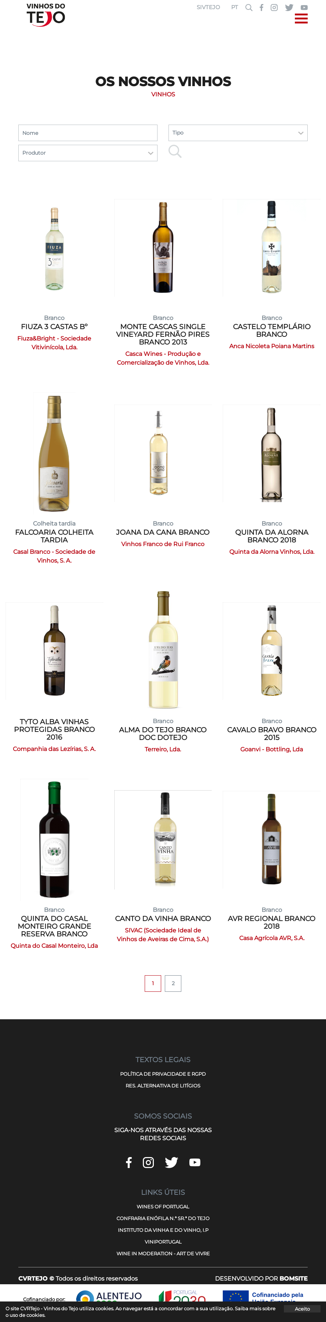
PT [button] (234, 7)
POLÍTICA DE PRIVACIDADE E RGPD (163, 1074)
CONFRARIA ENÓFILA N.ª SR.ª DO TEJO (163, 1218)
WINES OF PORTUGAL (163, 1206)
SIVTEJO (208, 7)
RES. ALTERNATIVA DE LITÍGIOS (163, 1086)
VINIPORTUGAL (163, 1242)
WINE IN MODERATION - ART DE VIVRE (163, 1253)
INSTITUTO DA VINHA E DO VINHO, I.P (163, 1230)
